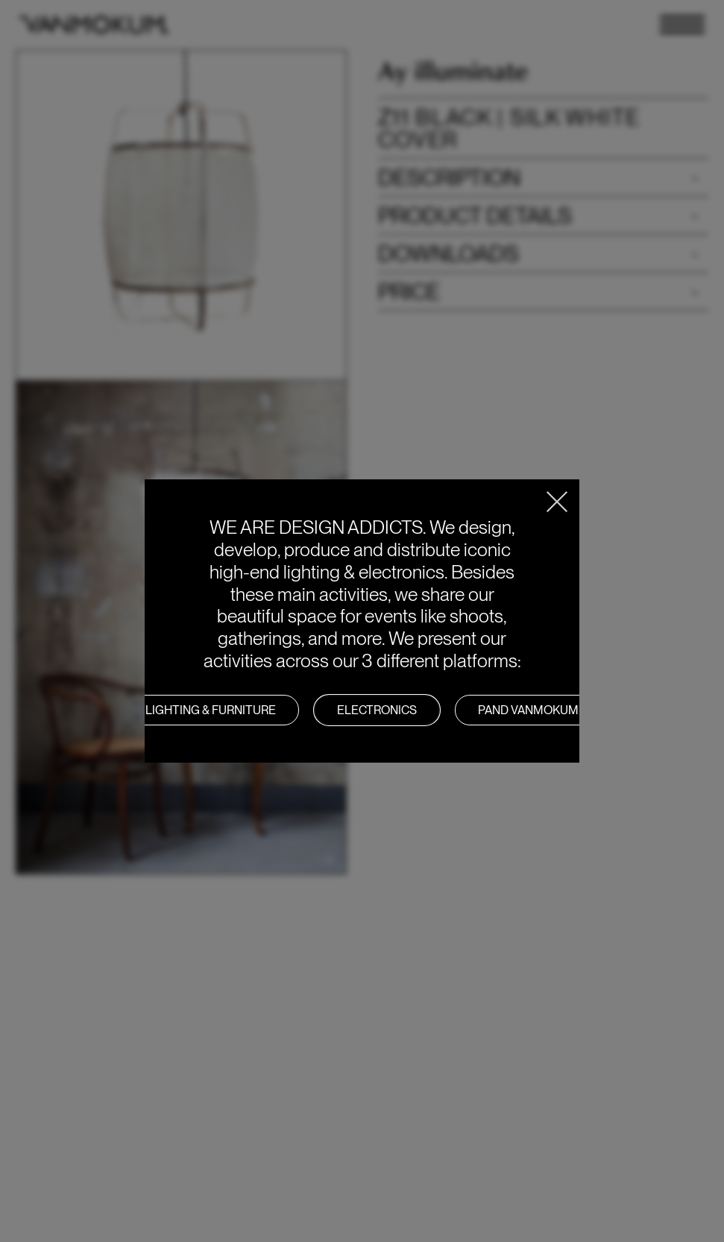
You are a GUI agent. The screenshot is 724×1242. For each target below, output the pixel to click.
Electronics (377, 710)
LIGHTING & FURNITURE (210, 710)
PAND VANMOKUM (528, 710)
